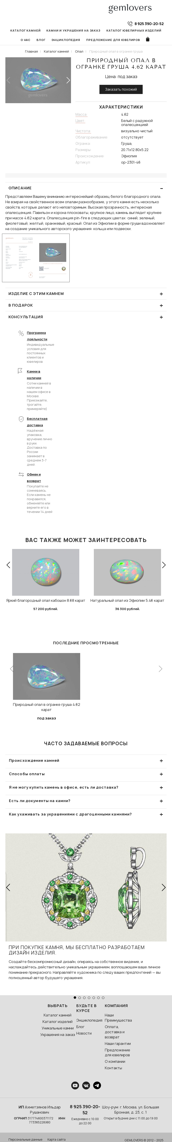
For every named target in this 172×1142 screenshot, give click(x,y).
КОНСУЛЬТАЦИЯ (86, 318)
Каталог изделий (58, 1022)
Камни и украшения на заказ (66, 31)
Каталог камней (20, 31)
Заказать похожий (121, 90)
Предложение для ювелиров (104, 41)
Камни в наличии (34, 375)
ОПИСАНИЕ (86, 189)
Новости (84, 1034)
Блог (34, 41)
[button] (68, 81)
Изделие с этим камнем (86, 295)
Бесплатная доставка (37, 423)
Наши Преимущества (118, 1019)
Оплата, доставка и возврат (115, 1032)
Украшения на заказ (57, 1035)
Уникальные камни (58, 1029)
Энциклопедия (58, 41)
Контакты (113, 1068)
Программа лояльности (37, 337)
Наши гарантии (118, 1044)
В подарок (86, 306)
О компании (115, 1062)
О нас (161, 31)
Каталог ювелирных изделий (123, 31)
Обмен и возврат (34, 478)
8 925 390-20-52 (85, 1110)
